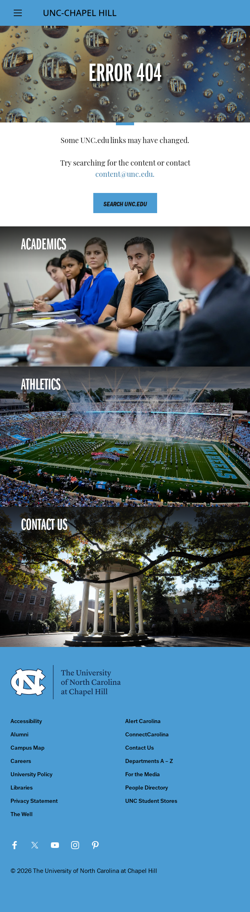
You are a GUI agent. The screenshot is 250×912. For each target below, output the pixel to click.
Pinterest (95, 845)
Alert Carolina (143, 721)
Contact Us (139, 747)
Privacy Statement (34, 801)
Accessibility (26, 721)
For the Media (142, 774)
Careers (21, 761)
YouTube (55, 845)
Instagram (75, 845)
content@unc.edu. (125, 175)
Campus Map (27, 747)
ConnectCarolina (147, 734)
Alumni (19, 734)
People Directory (146, 787)
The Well (22, 814)
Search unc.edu (125, 204)
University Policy (32, 774)
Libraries (22, 787)
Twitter (35, 845)
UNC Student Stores (151, 801)
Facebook (15, 845)
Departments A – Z (149, 761)
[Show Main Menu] (18, 13)
